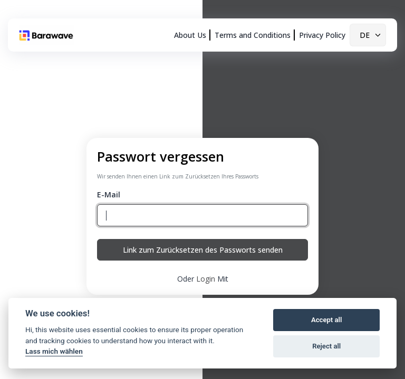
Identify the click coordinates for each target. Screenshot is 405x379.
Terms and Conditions (253, 35)
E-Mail (108, 195)
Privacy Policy (322, 35)
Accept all (326, 320)
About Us (190, 35)
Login (205, 279)
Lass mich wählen (54, 351)
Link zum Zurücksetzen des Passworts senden (203, 250)
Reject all (326, 346)
